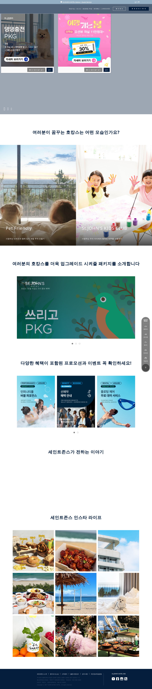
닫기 (137, 2)
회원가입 (72, 9)
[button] (72, 343)
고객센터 (64, 674)
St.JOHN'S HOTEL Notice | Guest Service (76, 2)
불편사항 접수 (74, 674)
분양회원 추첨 (87, 9)
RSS (125, 678)
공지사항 (85, 674)
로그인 (79, 9)
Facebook (117, 678)
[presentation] (10, 307)
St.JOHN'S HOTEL (11, 9)
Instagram (121, 678)
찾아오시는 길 (54, 674)
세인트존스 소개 (42, 674)
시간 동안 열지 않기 (36, 70)
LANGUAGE (105, 9)
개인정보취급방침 (96, 674)
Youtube (113, 678)
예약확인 (97, 9)
